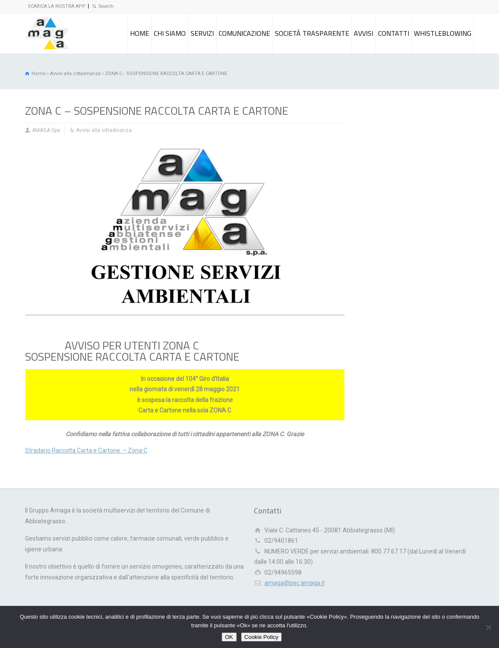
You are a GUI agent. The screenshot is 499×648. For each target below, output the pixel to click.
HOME (139, 33)
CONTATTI (393, 33)
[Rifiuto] (488, 627)
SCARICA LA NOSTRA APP (57, 6)
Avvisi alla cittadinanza (104, 130)
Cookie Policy (262, 637)
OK (229, 637)
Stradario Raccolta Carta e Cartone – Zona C (86, 450)
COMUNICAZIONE (244, 33)
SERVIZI (202, 33)
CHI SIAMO (170, 33)
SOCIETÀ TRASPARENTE (312, 33)
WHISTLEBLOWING (442, 33)
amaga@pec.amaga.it (294, 582)
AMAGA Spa (46, 130)
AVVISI (363, 33)
